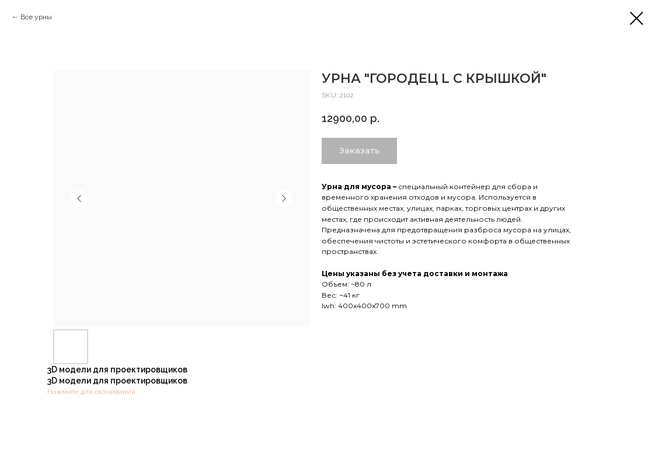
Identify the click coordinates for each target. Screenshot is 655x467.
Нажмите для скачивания (91, 392)
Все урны (36, 17)
